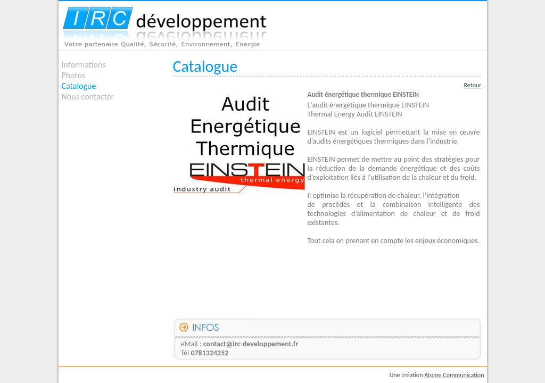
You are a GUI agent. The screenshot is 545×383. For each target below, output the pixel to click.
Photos (74, 75)
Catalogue (79, 86)
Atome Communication (454, 375)
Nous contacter (88, 96)
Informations (84, 65)
